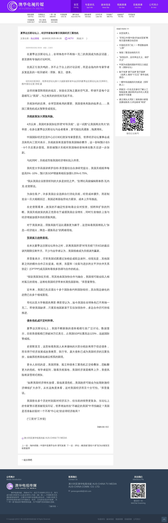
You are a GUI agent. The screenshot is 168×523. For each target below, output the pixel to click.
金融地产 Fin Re (120, 16)
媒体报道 (110, 519)
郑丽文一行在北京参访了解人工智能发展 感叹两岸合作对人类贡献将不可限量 (134, 92)
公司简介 (137, 519)
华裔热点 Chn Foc (41, 16)
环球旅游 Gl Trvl (131, 16)
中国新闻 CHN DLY (31, 21)
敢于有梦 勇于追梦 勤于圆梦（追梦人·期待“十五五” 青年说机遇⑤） (134, 74)
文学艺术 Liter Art (99, 16)
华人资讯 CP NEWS (43, 21)
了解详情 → (53, 506)
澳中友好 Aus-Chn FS (75, 16)
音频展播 (128, 519)
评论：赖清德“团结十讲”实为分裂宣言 (92, 445)
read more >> (123, 29)
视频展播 (119, 519)
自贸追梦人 (124, 33)
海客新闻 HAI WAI (54, 21)
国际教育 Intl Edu (88, 16)
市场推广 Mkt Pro (109, 16)
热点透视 (35, 38)
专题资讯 (101, 519)
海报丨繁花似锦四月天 (129, 52)
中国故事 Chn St (63, 16)
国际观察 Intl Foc (30, 16)
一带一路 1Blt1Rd (52, 16)
